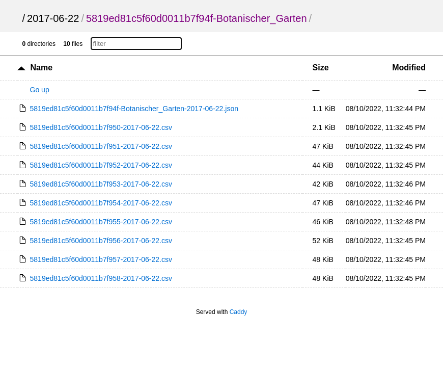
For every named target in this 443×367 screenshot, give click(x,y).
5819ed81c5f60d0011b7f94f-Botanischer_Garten (196, 18)
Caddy (238, 312)
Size (321, 67)
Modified (409, 67)
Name (41, 67)
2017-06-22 (53, 18)
